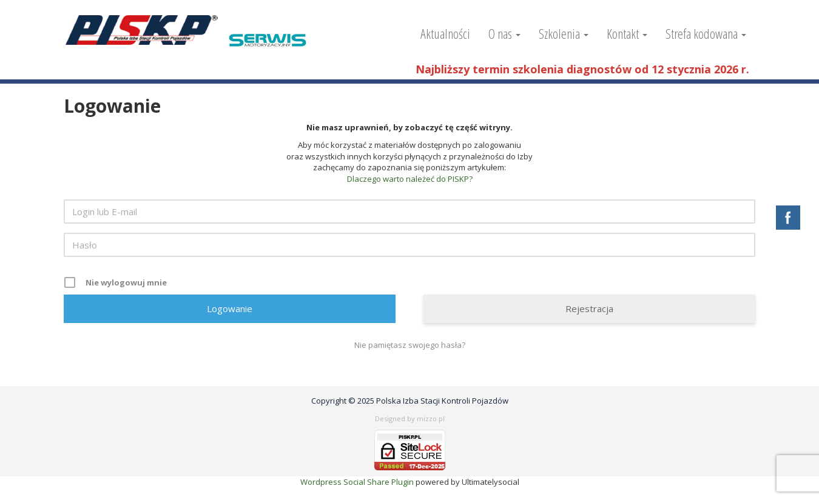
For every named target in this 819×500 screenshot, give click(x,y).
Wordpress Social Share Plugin (358, 481)
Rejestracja (589, 308)
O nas (504, 33)
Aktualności (445, 33)
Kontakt (627, 33)
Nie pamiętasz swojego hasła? (409, 344)
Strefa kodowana (706, 33)
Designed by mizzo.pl (410, 418)
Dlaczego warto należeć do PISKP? (410, 178)
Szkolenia (563, 33)
